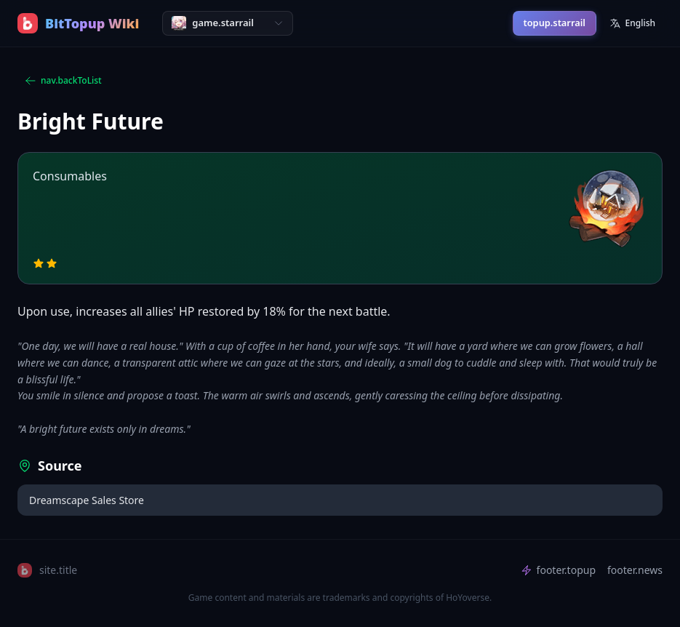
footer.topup (558, 570)
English (632, 23)
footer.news (635, 570)
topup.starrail (554, 22)
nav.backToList (63, 80)
